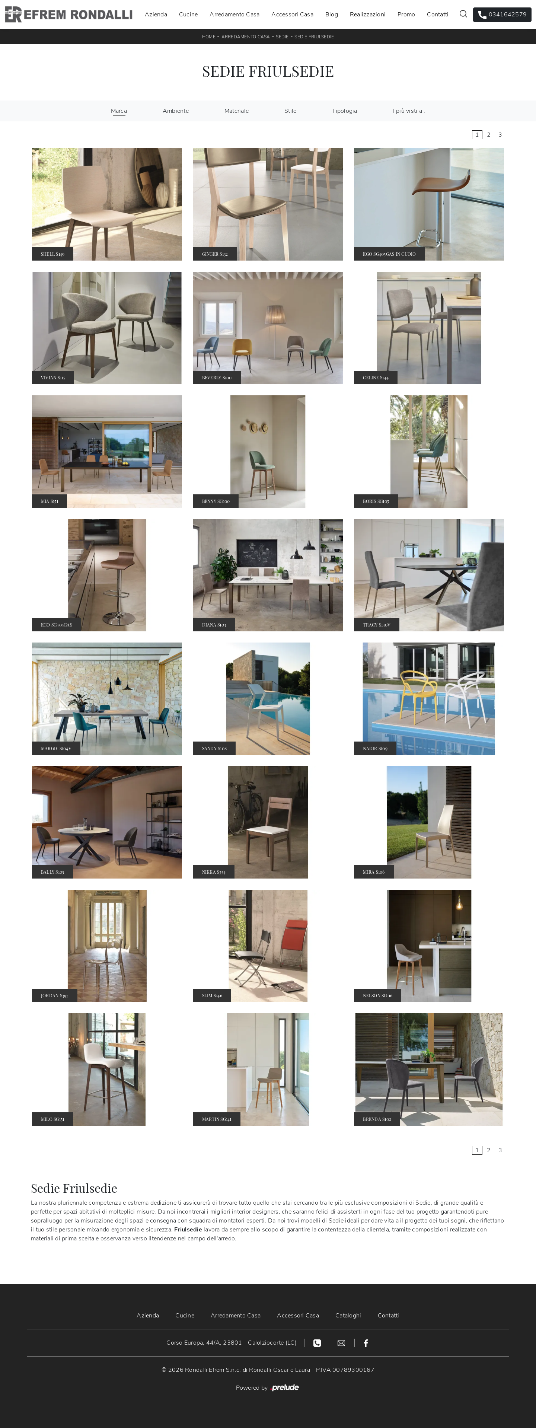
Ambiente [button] (176, 111)
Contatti (438, 14)
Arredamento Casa (234, 14)
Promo (406, 14)
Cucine (188, 14)
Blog (331, 14)
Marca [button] (119, 111)
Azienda (156, 14)
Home (209, 37)
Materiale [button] (236, 111)
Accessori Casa (292, 14)
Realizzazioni (368, 14)
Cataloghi (348, 1315)
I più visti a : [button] (409, 111)
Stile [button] (290, 111)
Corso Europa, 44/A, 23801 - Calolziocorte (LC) (231, 1343)
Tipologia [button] (344, 111)
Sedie (282, 37)
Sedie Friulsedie (314, 37)
